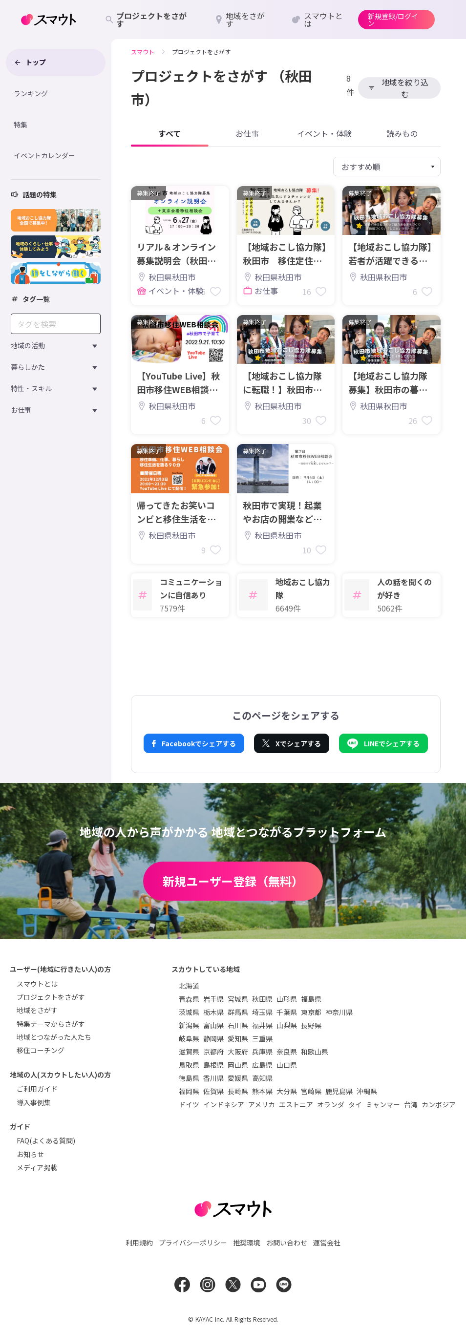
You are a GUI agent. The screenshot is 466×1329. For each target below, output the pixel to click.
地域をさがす (37, 1010)
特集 (20, 124)
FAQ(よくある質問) (46, 1140)
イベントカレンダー (44, 155)
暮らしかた (28, 367)
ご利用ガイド (37, 1089)
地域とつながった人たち (54, 1037)
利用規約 (139, 1242)
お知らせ (30, 1154)
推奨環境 (246, 1242)
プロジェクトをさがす (51, 997)
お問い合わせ (286, 1242)
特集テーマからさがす (51, 1024)
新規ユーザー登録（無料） (233, 880)
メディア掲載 (37, 1167)
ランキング (31, 93)
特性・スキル (31, 388)
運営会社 (326, 1242)
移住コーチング (40, 1050)
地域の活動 (28, 345)
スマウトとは (37, 984)
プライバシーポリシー (193, 1242)
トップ (30, 62)
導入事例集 (34, 1102)
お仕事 (21, 410)
